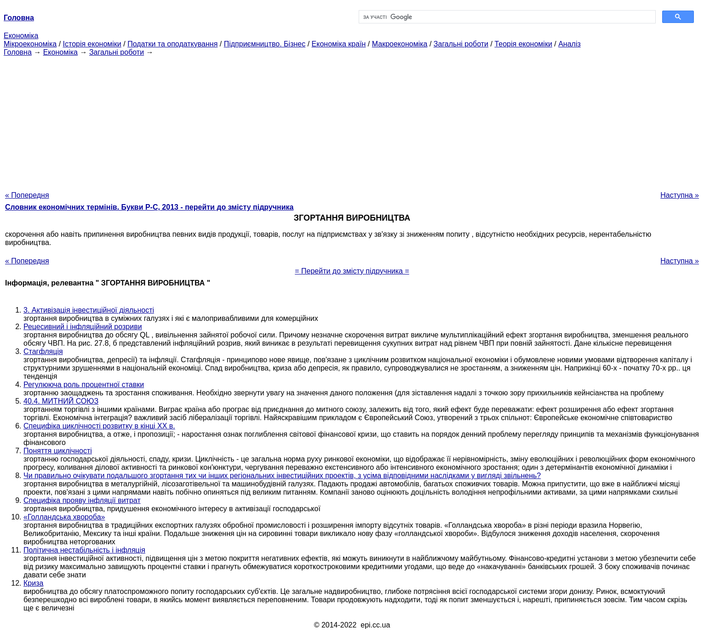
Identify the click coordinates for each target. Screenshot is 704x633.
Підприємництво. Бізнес (265, 44)
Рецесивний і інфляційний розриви (82, 327)
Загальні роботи (461, 44)
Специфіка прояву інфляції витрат (82, 500)
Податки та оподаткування (172, 44)
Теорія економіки (523, 44)
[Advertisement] (352, 121)
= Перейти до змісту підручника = (352, 271)
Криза (33, 583)
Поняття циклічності (57, 451)
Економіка (21, 36)
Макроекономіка (400, 44)
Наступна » (679, 195)
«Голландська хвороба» (64, 517)
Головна (18, 52)
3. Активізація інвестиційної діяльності (88, 310)
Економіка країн (339, 44)
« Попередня (27, 195)
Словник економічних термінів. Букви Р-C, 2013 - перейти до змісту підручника (149, 207)
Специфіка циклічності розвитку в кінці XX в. (99, 426)
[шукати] (506, 17)
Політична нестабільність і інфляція (84, 550)
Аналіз (569, 44)
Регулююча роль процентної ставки (83, 384)
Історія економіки (92, 44)
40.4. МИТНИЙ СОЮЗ (60, 401)
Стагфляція (43, 351)
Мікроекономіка (30, 44)
